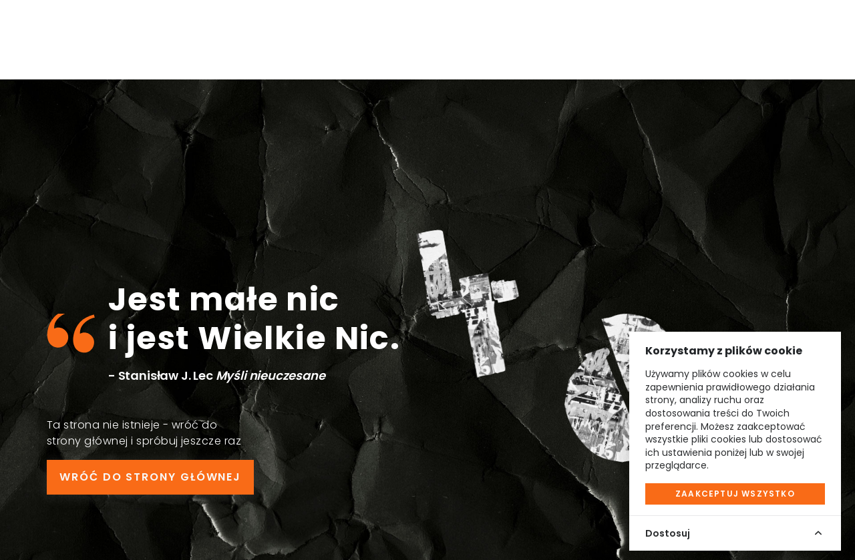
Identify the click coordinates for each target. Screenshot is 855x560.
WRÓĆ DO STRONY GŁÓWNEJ (150, 477)
